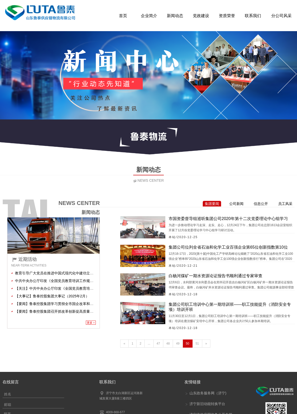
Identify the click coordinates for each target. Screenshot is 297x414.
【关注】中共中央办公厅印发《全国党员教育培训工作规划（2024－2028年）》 (78, 288)
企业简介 (149, 15)
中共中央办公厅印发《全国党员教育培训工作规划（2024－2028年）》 (71, 281)
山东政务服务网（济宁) (205, 393)
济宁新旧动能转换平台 (204, 404)
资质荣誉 (227, 15)
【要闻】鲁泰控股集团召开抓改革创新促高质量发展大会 (59, 311)
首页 (123, 15)
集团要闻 (212, 204)
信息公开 (261, 204)
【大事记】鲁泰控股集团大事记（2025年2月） (52, 296)
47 (158, 343)
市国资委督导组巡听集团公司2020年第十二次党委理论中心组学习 (228, 218)
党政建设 (201, 15)
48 (168, 343)
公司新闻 (236, 204)
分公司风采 (281, 15)
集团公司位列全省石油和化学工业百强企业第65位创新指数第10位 (228, 247)
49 (177, 343)
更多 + (91, 322)
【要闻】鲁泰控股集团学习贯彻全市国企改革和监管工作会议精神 (66, 304)
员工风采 (285, 204)
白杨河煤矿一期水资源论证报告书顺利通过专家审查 (215, 276)
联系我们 (253, 15)
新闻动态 (175, 15)
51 (197, 343)
